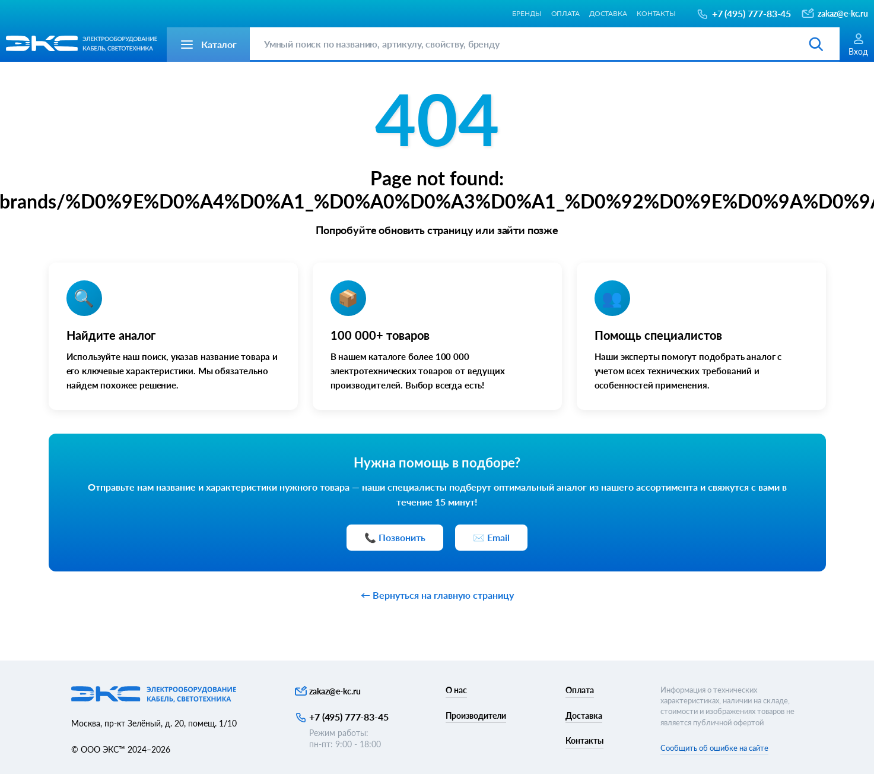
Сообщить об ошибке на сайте (714, 748)
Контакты (656, 13)
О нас (456, 690)
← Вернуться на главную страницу (437, 595)
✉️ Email (491, 537)
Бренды (526, 13)
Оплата (565, 13)
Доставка (608, 13)
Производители (476, 715)
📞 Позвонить (394, 537)
